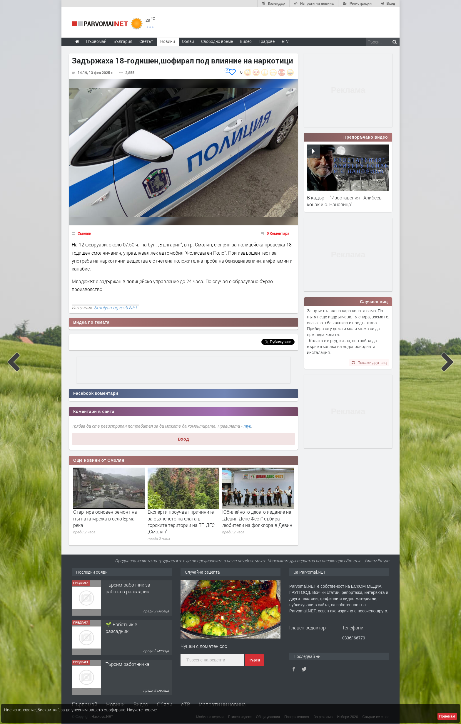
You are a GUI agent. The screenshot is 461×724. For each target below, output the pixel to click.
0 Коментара (278, 233)
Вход (183, 439)
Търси (254, 660)
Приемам (447, 716)
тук (247, 426)
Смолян (84, 233)
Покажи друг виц (369, 362)
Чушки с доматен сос (204, 646)
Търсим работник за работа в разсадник (128, 588)
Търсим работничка (127, 664)
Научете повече (142, 710)
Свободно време (217, 41)
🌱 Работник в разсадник (121, 627)
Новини (167, 41)
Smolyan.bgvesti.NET (115, 307)
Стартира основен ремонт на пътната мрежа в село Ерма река (105, 518)
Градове (267, 41)
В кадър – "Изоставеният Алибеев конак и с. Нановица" (344, 200)
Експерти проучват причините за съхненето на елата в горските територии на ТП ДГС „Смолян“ (181, 522)
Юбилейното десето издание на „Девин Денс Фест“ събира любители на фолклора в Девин (257, 518)
